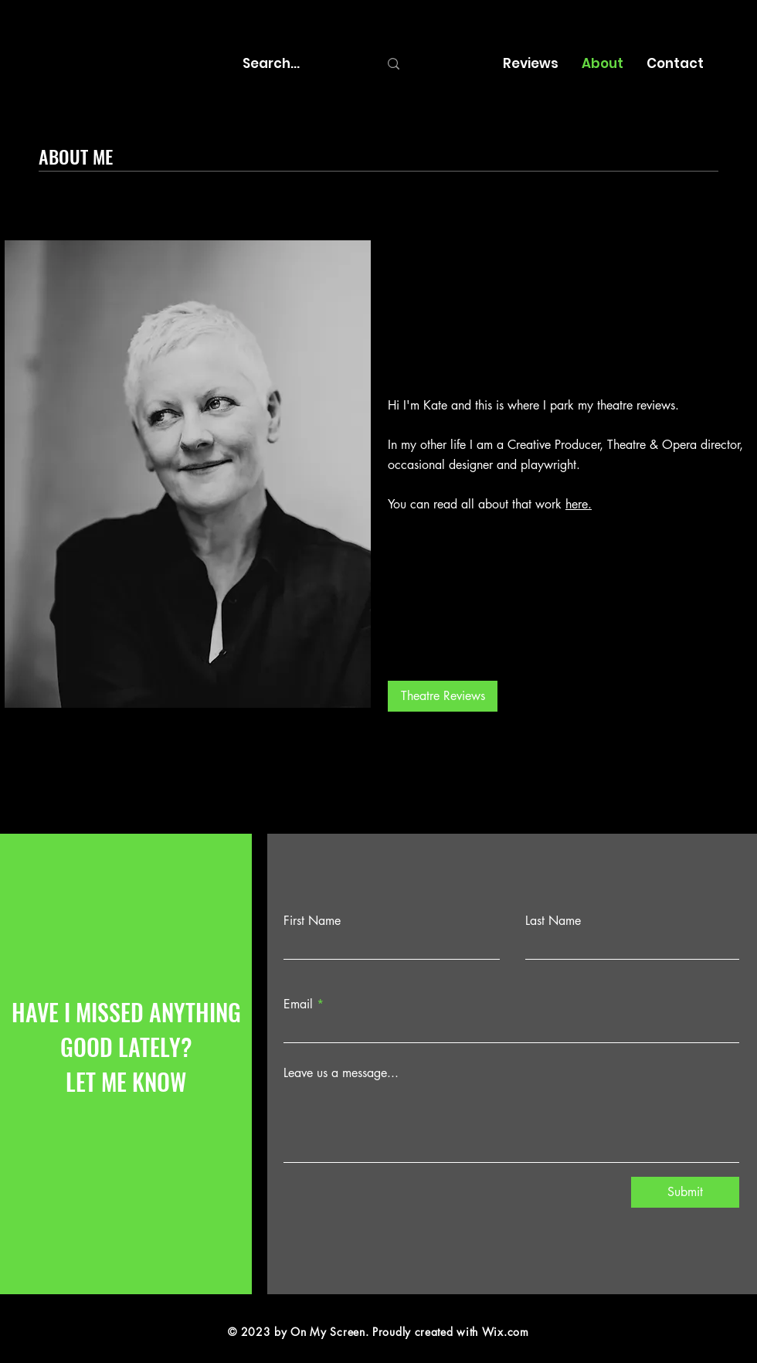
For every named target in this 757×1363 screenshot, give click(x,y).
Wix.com (505, 1331)
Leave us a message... (341, 1073)
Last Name (553, 921)
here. (578, 504)
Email (298, 1004)
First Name (312, 921)
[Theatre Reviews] (442, 696)
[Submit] (685, 1192)
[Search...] (299, 63)
